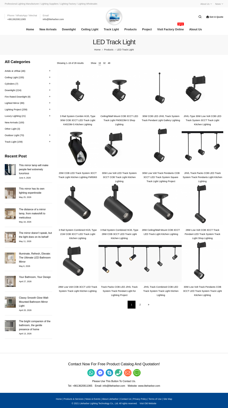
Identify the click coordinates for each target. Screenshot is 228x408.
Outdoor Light (12, 135)
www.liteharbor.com (149, 385)
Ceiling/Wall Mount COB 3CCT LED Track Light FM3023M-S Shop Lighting (119, 120)
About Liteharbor (110, 399)
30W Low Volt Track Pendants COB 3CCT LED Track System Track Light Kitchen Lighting (202, 290)
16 (100, 63)
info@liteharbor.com (114, 385)
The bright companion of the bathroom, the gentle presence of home (34, 325)
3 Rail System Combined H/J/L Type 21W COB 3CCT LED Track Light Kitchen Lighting (78, 234)
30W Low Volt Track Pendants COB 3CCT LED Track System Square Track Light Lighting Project (161, 177)
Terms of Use (154, 399)
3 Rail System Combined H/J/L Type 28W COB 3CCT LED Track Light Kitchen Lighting (119, 234)
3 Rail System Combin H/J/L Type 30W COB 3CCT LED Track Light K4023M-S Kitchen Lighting (77, 120)
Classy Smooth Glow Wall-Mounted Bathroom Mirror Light (34, 301)
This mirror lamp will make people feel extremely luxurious (33, 169)
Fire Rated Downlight (16, 96)
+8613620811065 (82, 385)
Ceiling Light (11, 77)
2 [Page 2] (140, 304)
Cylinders (10, 83)
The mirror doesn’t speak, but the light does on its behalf (35, 235)
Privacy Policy (140, 399)
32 (104, 63)
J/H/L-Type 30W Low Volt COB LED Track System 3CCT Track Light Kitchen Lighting (202, 120)
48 (109, 63)
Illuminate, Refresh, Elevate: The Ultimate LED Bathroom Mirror (35, 257)
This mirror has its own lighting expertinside (31, 190)
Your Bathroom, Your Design (35, 277)
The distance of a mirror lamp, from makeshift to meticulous (32, 213)
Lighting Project (13, 109)
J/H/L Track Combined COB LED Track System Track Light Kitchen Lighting (161, 290)
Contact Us (125, 399)
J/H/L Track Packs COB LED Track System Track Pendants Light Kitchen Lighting (202, 177)
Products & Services (73, 399)
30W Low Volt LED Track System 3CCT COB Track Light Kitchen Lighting (119, 177)
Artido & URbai (12, 71)
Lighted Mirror (12, 103)
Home (97, 49)
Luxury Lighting (13, 116)
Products (108, 49)
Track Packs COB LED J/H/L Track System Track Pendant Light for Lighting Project (119, 290)
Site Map (167, 399)
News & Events (92, 399)
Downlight (10, 90)
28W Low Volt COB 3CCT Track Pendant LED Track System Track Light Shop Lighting (202, 234)
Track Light (10, 141)
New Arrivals (11, 122)
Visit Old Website (148, 403)
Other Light (10, 128)
